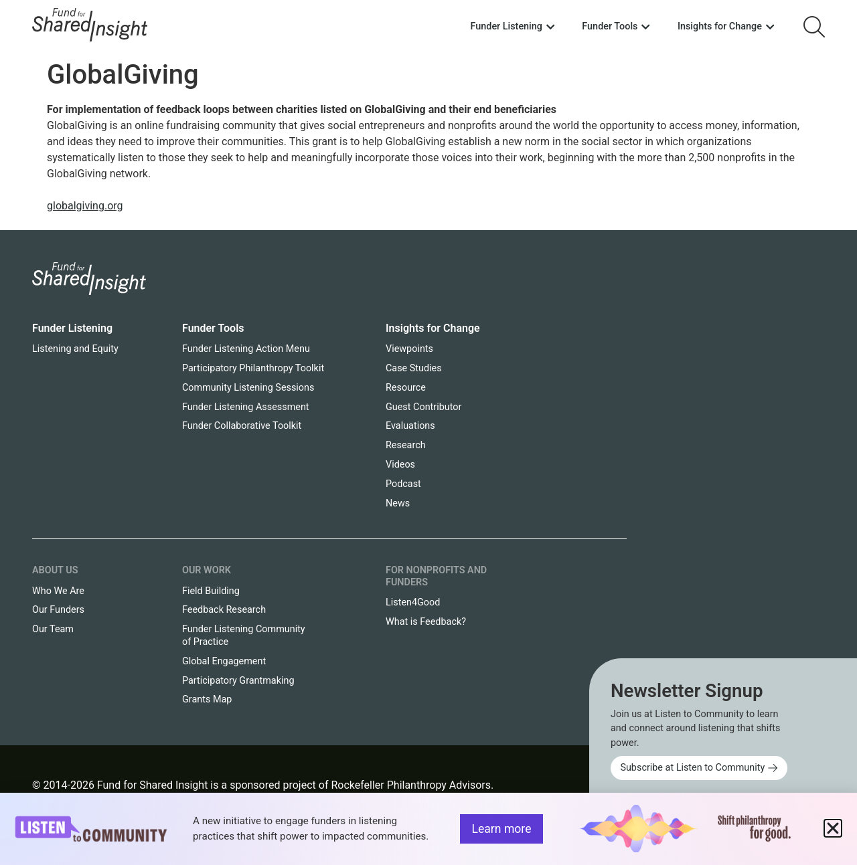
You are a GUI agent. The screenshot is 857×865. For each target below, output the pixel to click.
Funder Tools (213, 328)
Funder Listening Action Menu (246, 349)
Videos (400, 464)
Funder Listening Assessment (245, 407)
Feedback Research (224, 609)
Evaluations (410, 425)
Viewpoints (409, 349)
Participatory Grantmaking (238, 680)
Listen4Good (413, 602)
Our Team (53, 629)
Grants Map (207, 699)
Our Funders (58, 609)
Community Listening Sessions (248, 387)
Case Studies (414, 368)
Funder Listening (72, 328)
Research (406, 445)
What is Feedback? (426, 622)
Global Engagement (224, 661)
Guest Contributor (423, 407)
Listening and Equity (75, 349)
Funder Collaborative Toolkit (241, 425)
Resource (406, 387)
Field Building (211, 591)
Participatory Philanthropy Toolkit (253, 368)
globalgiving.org (85, 205)
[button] (833, 828)
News (398, 503)
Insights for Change (433, 328)
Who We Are (58, 591)
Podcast (403, 484)
